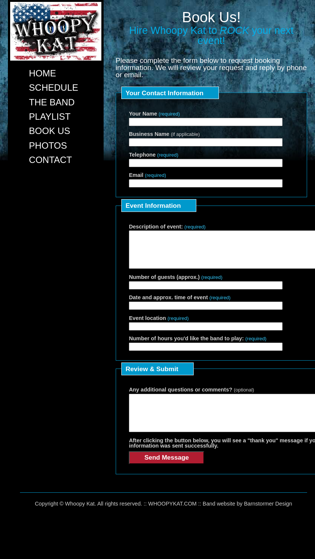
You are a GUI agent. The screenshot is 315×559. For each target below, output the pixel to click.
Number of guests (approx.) (175, 284)
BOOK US (49, 131)
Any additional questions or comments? (191, 396)
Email (147, 175)
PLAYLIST (49, 116)
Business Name (164, 134)
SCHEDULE (53, 87)
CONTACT (50, 160)
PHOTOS (48, 145)
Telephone (153, 155)
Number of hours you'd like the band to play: (197, 345)
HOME (42, 73)
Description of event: (167, 227)
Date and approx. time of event (180, 304)
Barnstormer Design (268, 517)
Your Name (154, 114)
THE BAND (52, 102)
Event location (159, 325)
